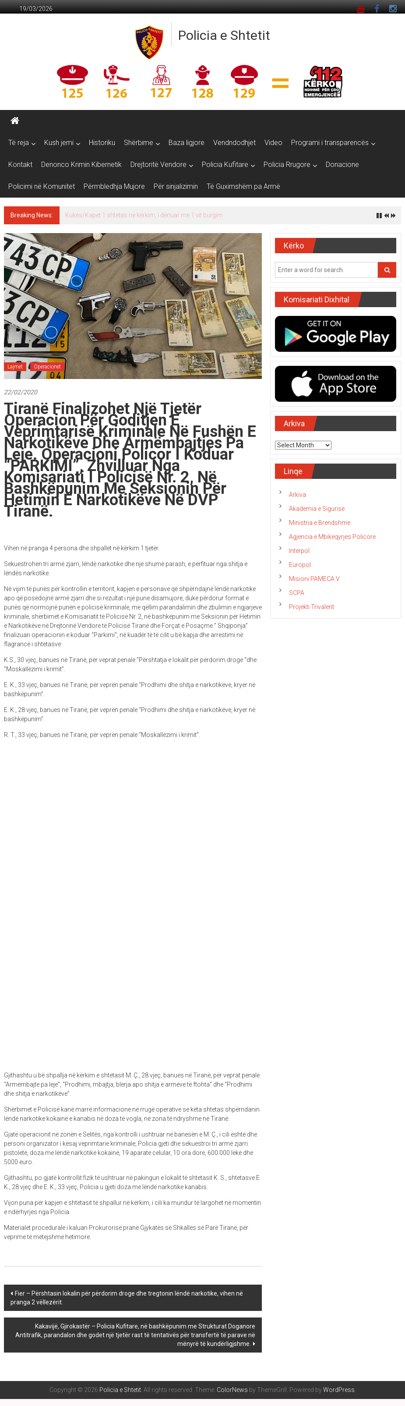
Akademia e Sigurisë (317, 508)
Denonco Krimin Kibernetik (81, 164)
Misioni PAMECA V (314, 578)
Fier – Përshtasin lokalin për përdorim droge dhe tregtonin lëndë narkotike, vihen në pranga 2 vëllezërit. (127, 1298)
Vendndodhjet (234, 142)
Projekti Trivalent (311, 606)
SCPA (296, 592)
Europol (300, 564)
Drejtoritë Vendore (158, 164)
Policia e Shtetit (224, 35)
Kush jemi (59, 142)
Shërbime (138, 142)
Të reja (18, 142)
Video (273, 142)
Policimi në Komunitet (41, 186)
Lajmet (15, 367)
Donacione (342, 164)
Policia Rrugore (287, 164)
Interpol (299, 550)
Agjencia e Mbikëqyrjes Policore (332, 536)
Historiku (102, 142)
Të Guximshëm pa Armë (243, 186)
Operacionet (47, 367)
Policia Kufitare (225, 164)
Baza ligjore (186, 142)
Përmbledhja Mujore (114, 186)
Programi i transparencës (330, 142)
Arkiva (297, 494)
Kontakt (20, 164)
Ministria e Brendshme (319, 522)
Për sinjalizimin (176, 186)
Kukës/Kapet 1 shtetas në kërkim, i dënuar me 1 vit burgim (144, 215)
